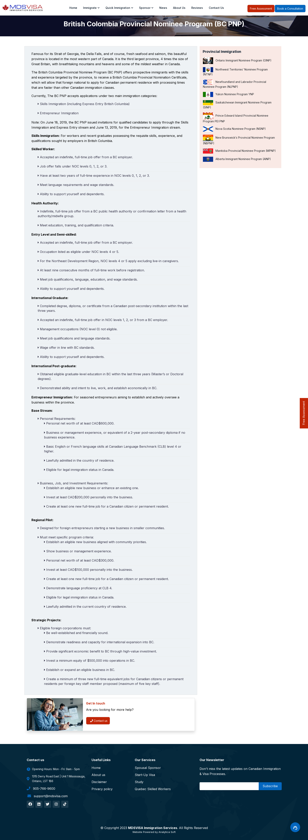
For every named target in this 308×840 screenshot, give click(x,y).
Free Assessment (261, 8)
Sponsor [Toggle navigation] (146, 7)
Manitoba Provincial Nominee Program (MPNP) (239, 151)
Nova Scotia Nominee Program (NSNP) (234, 129)
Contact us (98, 720)
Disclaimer (99, 781)
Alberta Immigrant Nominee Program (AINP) (237, 159)
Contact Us (216, 7)
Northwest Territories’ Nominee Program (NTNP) (235, 71)
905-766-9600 (41, 788)
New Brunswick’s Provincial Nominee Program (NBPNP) (239, 140)
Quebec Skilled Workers (153, 789)
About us (179, 7)
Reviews (197, 7)
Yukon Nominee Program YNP (228, 94)
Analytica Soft (167, 832)
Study (139, 781)
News (163, 7)
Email (205, 786)
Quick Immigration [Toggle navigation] (119, 7)
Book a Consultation (290, 8)
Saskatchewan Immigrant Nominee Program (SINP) (237, 104)
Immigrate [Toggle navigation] (91, 7)
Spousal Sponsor (148, 767)
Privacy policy (102, 789)
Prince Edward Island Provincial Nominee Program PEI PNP (235, 118)
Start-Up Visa (145, 774)
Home (73, 7)
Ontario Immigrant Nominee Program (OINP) (237, 60)
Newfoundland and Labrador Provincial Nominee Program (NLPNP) (234, 84)
